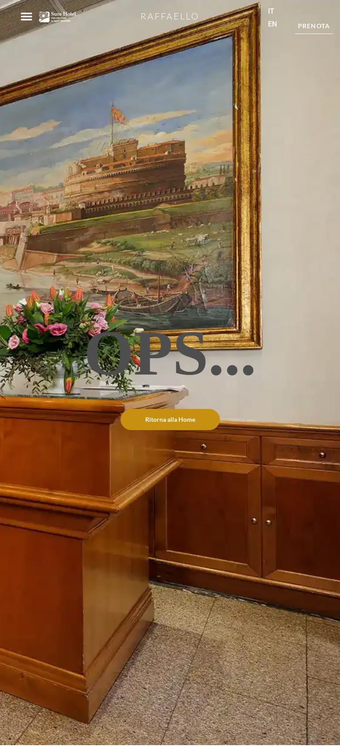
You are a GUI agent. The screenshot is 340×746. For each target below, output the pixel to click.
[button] (26, 16)
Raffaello (169, 16)
